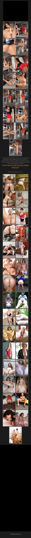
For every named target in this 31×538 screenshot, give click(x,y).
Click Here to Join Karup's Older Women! (15, 166)
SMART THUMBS (18, 443)
